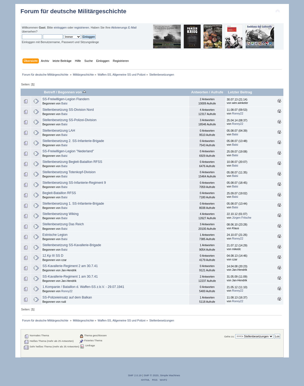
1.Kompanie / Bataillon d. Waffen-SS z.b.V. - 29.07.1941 (83, 287)
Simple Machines (170, 375)
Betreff (49, 92)
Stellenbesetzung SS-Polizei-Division (69, 120)
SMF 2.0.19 (135, 375)
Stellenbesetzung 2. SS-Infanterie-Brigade (73, 141)
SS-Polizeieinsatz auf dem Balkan (67, 297)
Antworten (199, 92)
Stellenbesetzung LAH (59, 130)
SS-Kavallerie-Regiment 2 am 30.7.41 (70, 266)
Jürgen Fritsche (241, 217)
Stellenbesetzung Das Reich (63, 224)
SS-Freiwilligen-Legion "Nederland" (68, 151)
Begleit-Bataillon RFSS (59, 193)
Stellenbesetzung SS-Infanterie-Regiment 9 (74, 183)
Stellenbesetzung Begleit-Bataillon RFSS (72, 162)
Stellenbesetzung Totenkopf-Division (69, 172)
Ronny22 (237, 113)
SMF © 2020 (151, 375)
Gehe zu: (229, 336)
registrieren (81, 27)
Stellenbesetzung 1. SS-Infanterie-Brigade (73, 203)
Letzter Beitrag (240, 92)
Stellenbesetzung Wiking (61, 214)
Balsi (64, 103)
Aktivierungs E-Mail (124, 27)
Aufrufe (217, 92)
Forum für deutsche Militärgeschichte (73, 11)
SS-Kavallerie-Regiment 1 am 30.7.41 (70, 276)
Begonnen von (72, 92)
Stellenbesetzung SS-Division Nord (68, 110)
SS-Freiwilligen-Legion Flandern (66, 99)
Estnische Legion (55, 235)
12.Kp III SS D (53, 256)
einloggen (60, 27)
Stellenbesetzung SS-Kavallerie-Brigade (72, 245)
